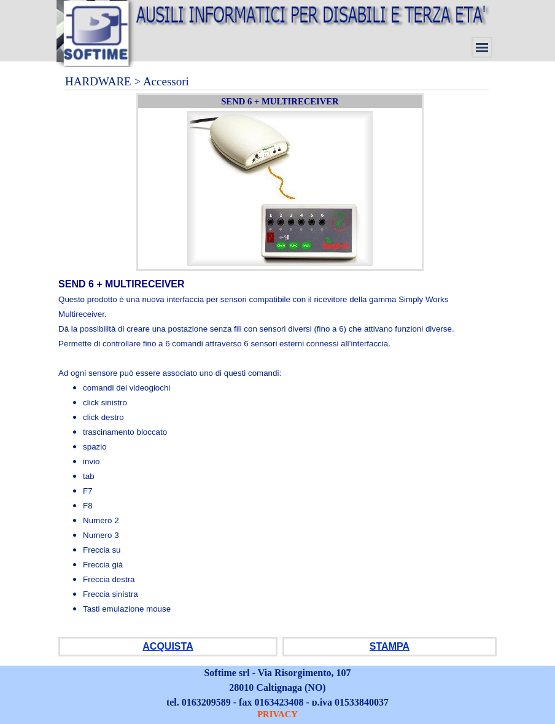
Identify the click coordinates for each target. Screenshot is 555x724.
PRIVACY (277, 714)
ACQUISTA (167, 646)
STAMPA (389, 646)
